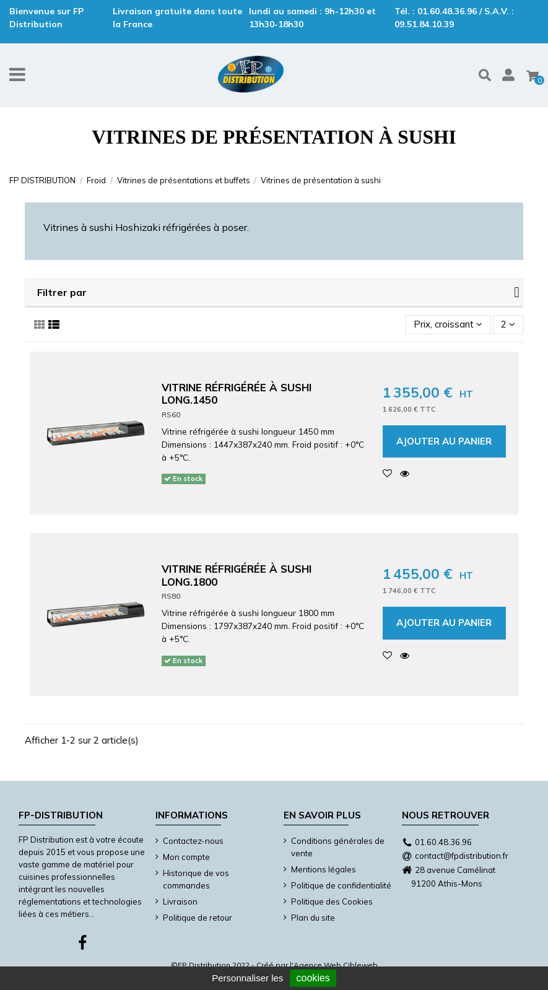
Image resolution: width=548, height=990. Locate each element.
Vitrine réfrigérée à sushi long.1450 (236, 393)
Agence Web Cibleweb (336, 965)
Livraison (180, 901)
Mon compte (186, 857)
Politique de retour (197, 918)
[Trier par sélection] (448, 324)
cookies (312, 978)
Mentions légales (323, 869)
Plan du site (313, 918)
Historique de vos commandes (196, 879)
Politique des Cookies (332, 901)
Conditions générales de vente (338, 847)
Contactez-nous (193, 841)
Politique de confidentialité (341, 885)
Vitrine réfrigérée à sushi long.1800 (236, 575)
